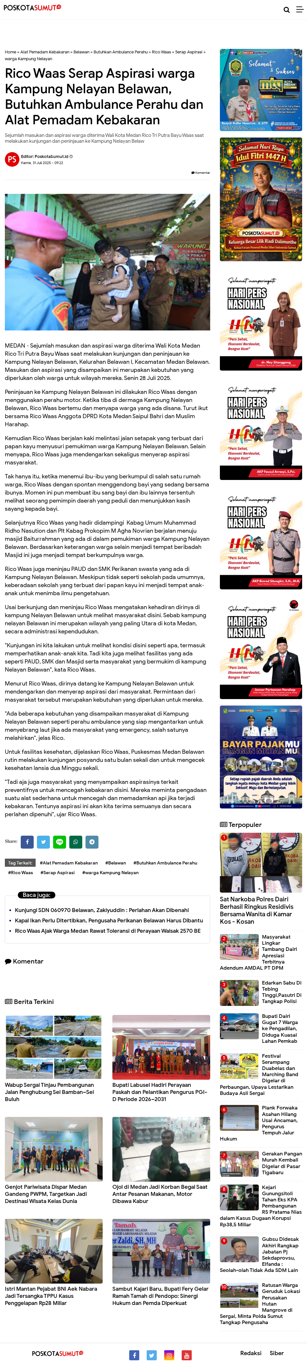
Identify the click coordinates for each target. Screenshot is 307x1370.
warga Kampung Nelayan (28, 58)
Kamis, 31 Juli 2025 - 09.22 (42, 163)
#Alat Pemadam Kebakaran (69, 863)
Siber (277, 1353)
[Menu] (301, 9)
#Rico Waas (20, 872)
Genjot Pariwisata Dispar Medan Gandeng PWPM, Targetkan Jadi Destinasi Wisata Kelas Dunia (46, 1194)
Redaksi (251, 1353)
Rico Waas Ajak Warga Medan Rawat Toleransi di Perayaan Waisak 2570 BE (108, 931)
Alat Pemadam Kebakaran (44, 52)
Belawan (81, 52)
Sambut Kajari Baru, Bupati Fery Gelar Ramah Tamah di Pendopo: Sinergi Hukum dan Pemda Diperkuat (160, 1296)
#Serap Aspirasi (57, 872)
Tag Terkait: (20, 863)
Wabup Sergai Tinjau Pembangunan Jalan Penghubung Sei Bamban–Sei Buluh (49, 1092)
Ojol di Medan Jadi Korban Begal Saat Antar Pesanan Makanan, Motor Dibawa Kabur (160, 1194)
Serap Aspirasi (188, 52)
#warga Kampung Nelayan (110, 872)
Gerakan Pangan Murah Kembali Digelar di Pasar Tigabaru (282, 1163)
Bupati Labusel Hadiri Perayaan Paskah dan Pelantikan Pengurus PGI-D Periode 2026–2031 (159, 1092)
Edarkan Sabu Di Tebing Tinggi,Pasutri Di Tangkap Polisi (281, 992)
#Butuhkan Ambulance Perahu (165, 863)
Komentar (200, 173)
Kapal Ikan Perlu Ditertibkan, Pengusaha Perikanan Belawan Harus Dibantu (109, 920)
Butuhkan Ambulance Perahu (121, 52)
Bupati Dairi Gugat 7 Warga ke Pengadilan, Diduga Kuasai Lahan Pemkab (280, 1028)
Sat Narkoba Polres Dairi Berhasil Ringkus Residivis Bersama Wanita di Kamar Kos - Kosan (256, 910)
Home (10, 52)
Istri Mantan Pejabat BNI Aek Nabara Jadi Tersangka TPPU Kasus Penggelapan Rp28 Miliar (51, 1296)
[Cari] (287, 10)
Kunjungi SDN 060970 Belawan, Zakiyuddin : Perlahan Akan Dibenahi (102, 910)
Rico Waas (161, 52)
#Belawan (115, 863)
